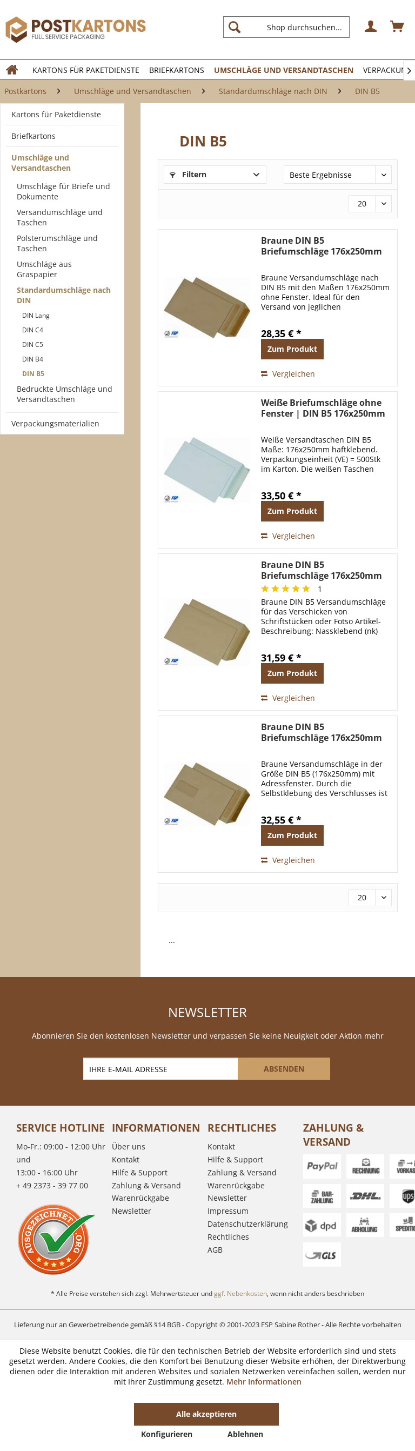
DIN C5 (32, 344)
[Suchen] (234, 27)
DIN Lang (36, 315)
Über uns (128, 1146)
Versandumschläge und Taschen (60, 217)
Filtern (188, 174)
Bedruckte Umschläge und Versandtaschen (64, 394)
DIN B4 (32, 359)
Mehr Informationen (264, 1381)
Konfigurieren (166, 1434)
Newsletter (131, 1211)
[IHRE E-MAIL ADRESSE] (161, 1069)
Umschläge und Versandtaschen (41, 162)
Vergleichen (288, 374)
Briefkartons (33, 136)
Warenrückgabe (140, 1198)
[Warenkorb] (398, 27)
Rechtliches (228, 1237)
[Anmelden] (371, 27)
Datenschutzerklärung (248, 1224)
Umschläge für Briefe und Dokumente (63, 191)
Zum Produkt (292, 349)
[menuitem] (290, 27)
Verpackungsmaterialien (55, 423)
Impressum (228, 1211)
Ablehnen (245, 1434)
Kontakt (125, 1159)
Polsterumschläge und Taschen (57, 243)
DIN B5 (33, 373)
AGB (215, 1250)
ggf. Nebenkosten (240, 1293)
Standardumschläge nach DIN (64, 295)
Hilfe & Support (140, 1172)
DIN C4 (32, 330)
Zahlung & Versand (146, 1185)
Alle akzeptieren (206, 1414)
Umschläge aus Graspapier (44, 269)
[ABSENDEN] (284, 1069)
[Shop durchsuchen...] (286, 27)
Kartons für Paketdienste (56, 114)
